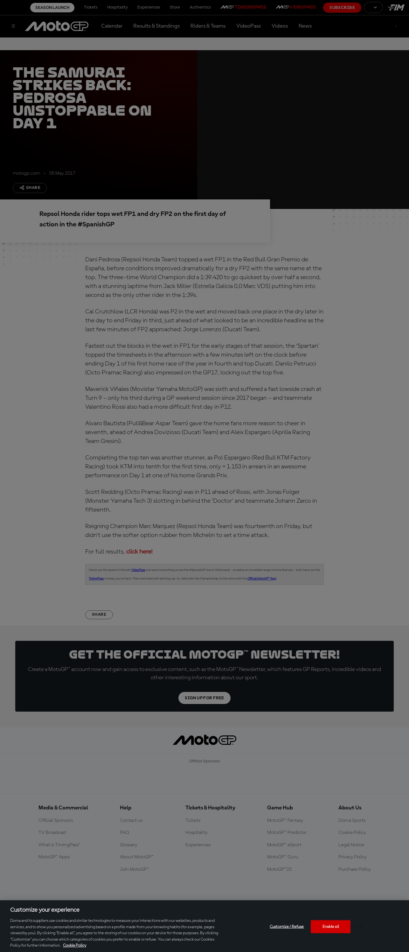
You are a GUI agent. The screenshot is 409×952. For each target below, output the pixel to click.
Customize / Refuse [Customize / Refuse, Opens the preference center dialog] (287, 926)
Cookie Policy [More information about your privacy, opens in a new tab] (74, 945)
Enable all (330, 926)
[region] (204, 926)
